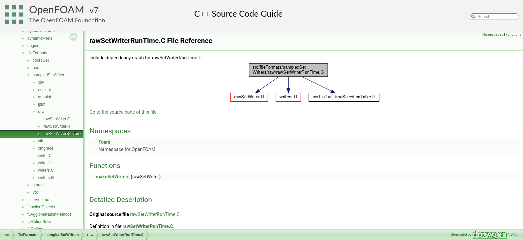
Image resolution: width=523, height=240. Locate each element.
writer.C (45, 155)
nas (36, 67)
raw (41, 111)
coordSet (41, 60)
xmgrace (45, 148)
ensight (44, 89)
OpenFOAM (56, 9)
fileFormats (37, 53)
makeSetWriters (112, 176)
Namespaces (492, 34)
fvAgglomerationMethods (49, 214)
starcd (38, 185)
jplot (41, 104)
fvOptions (35, 229)
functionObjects (41, 207)
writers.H (46, 177)
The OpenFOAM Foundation (67, 20)
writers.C (46, 170)
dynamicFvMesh (41, 31)
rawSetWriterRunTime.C (64, 133)
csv (41, 82)
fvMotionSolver (40, 221)
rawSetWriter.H (56, 126)
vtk (40, 141)
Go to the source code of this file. (123, 112)
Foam (104, 142)
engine (33, 45)
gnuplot (44, 97)
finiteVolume (38, 199)
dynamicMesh (39, 38)
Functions (513, 34)
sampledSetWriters (49, 75)
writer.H (45, 163)
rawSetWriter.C (56, 119)
